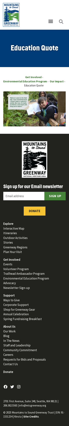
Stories (8, 242)
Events (7, 264)
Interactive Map (13, 228)
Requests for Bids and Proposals (24, 359)
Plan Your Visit (12, 252)
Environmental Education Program (26, 278)
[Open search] (61, 21)
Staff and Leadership (17, 345)
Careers (8, 355)
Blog (6, 336)
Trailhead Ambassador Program (24, 274)
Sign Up (55, 196)
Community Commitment (20, 350)
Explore (8, 224)
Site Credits (31, 416)
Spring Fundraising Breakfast (22, 319)
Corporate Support (16, 305)
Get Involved (11, 260)
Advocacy (9, 283)
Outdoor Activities (15, 238)
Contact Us (10, 364)
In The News (11, 341)
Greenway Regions (15, 247)
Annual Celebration (16, 314)
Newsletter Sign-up (16, 288)
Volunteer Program (16, 269)
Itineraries (10, 233)
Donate (34, 211)
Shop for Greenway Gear (19, 310)
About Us (9, 326)
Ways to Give (11, 300)
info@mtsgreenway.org (32, 405)
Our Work (9, 331)
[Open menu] (50, 21)
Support (9, 295)
